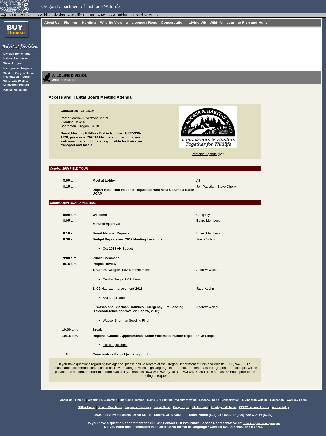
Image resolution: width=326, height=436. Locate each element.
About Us (66, 399)
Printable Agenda (204, 154)
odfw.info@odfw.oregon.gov (261, 423)
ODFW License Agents (254, 407)
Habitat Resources (15, 58)
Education (277, 399)
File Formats (200, 407)
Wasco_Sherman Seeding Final (126, 320)
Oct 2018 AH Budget (118, 248)
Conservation (230, 399)
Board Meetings (145, 15)
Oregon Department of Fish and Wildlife (80, 6)
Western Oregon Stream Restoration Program (19, 75)
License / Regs (209, 399)
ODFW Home (22, 15)
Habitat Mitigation (15, 89)
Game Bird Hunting (160, 399)
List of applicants (115, 345)
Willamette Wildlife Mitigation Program (16, 83)
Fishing (80, 399)
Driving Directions (110, 407)
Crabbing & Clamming (102, 399)
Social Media (162, 407)
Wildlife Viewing (185, 399)
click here (255, 426)
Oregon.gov (181, 407)
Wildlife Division (52, 15)
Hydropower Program (17, 68)
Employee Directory (138, 407)
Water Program (13, 63)
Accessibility (280, 407)
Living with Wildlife (255, 399)
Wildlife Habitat (82, 15)
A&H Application (114, 298)
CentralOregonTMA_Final (121, 279)
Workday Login (297, 399)
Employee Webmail (223, 407)
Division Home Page (16, 53)
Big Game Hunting (132, 399)
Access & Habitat (114, 15)
